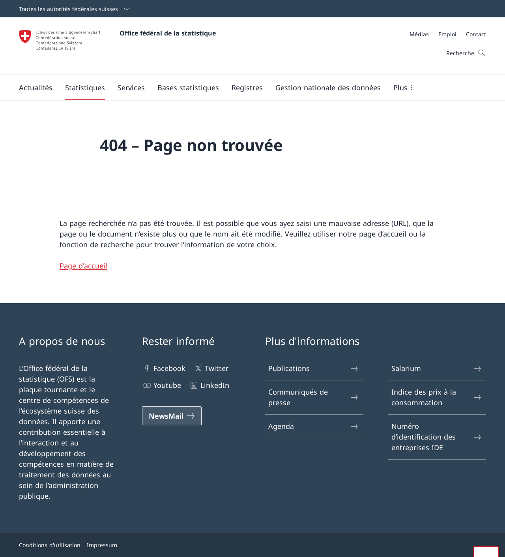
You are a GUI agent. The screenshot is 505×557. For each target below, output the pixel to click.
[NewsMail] (172, 415)
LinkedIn (209, 385)
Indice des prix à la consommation (436, 397)
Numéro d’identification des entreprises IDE (436, 436)
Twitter (210, 368)
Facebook (163, 368)
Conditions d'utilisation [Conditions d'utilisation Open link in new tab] (49, 545)
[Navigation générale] (246, 87)
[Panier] (471, 53)
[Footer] (252, 545)
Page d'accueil (83, 265)
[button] (36, 87)
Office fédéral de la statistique (168, 33)
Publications (313, 368)
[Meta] (448, 34)
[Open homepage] (117, 46)
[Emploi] (447, 34)
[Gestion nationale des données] (328, 87)
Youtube (161, 385)
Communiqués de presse (313, 397)
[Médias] (419, 34)
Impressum (102, 545)
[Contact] (476, 34)
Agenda (313, 426)
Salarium (436, 368)
